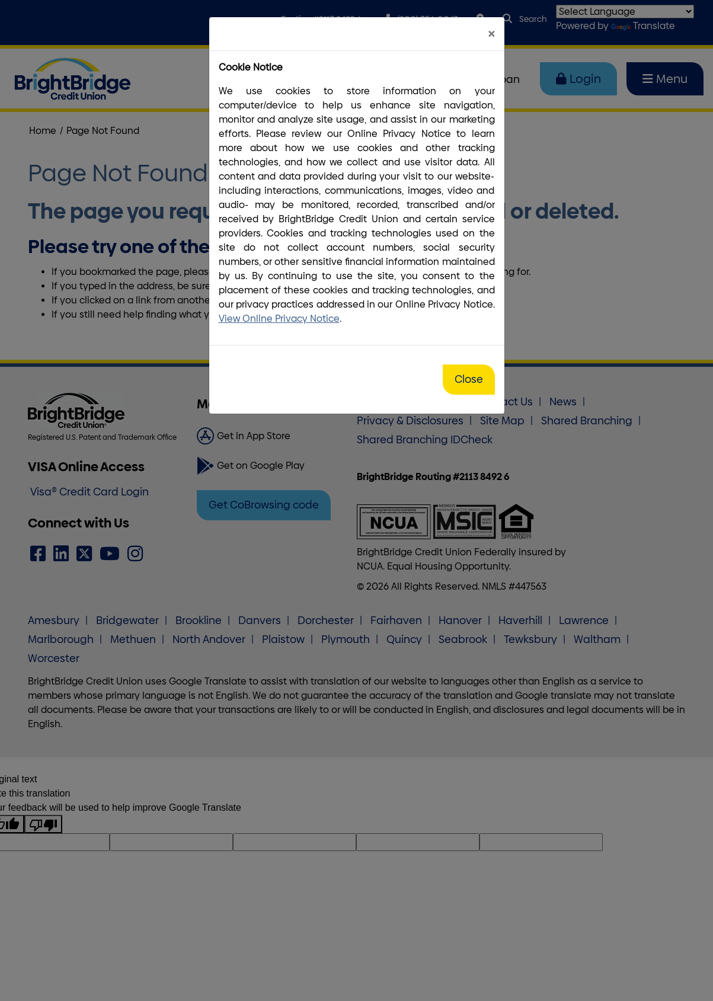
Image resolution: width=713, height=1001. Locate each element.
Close (469, 379)
